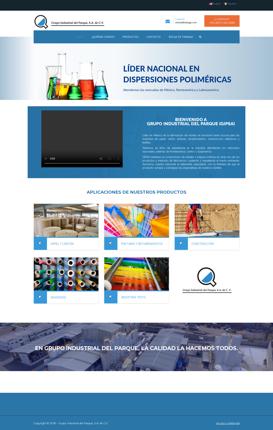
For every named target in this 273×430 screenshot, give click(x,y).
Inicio (79, 36)
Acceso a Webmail (228, 423)
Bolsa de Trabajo (181, 36)
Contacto (154, 36)
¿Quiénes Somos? (103, 36)
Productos (130, 36)
